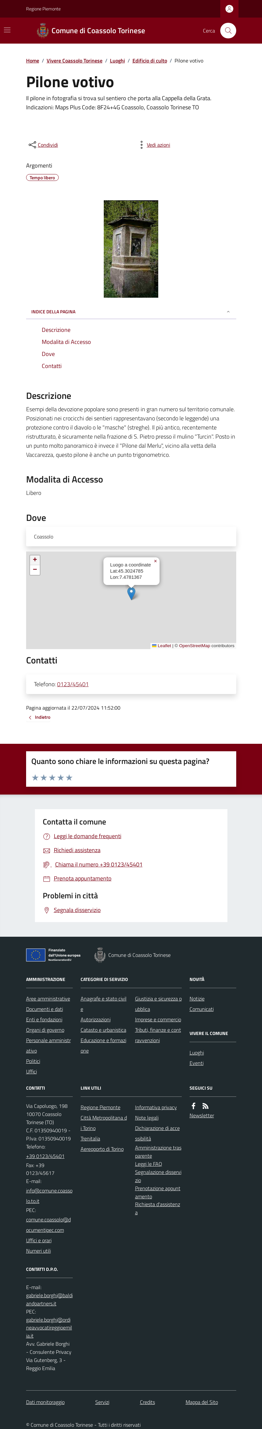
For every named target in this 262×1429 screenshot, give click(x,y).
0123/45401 (73, 684)
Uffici (31, 1071)
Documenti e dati (44, 1009)
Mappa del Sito (202, 1402)
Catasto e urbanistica (103, 1030)
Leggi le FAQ (148, 1164)
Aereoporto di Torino (102, 1149)
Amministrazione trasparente (158, 1152)
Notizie (197, 998)
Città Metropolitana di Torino (104, 1123)
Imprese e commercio (158, 1019)
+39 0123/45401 (45, 1156)
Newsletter (202, 1115)
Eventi (197, 1063)
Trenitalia (90, 1138)
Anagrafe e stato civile (104, 1004)
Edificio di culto (149, 60)
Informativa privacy (156, 1107)
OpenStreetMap (194, 645)
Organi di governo (45, 1030)
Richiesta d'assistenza (157, 1208)
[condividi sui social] (42, 145)
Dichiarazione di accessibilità (157, 1133)
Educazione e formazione (103, 1045)
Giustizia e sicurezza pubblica (158, 1004)
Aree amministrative (48, 998)
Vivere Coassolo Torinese (74, 60)
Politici (33, 1061)
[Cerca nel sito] (225, 30)
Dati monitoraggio (45, 1402)
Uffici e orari (39, 1240)
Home (32, 60)
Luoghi (117, 60)
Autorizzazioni (96, 1019)
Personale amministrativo (48, 1045)
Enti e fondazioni (44, 1019)
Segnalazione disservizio (158, 1176)
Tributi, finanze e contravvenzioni (158, 1035)
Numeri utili (38, 1251)
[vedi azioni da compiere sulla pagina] (153, 145)
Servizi (102, 1402)
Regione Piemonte (43, 8)
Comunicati (202, 1009)
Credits (147, 1402)
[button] (131, 593)
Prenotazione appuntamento (157, 1192)
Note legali (147, 1118)
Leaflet (161, 645)
